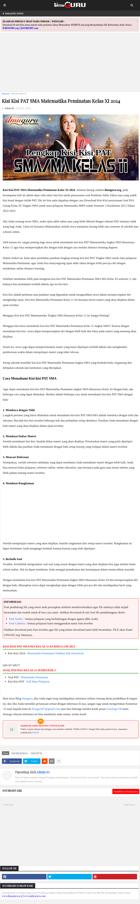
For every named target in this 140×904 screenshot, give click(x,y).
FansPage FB (114, 709)
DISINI (35, 732)
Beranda (5, 93)
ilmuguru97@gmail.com (46, 709)
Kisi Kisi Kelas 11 (19, 93)
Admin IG (43, 772)
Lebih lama (129, 804)
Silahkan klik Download (69, 653)
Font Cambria (17, 623)
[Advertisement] (70, 65)
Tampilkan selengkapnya (125, 791)
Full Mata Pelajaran (37, 681)
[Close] (137, 21)
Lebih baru (8, 804)
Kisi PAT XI (36, 753)
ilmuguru (27, 698)
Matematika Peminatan (40, 653)
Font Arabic (16, 619)
